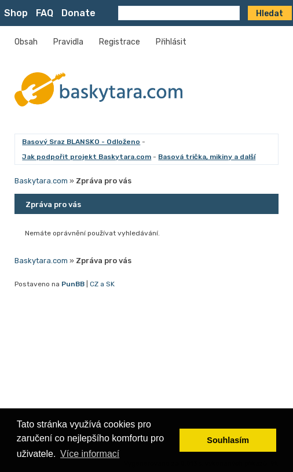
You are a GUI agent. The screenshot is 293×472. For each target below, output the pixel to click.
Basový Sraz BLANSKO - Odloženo (81, 142)
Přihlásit (171, 42)
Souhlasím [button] (228, 440)
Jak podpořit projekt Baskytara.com (86, 157)
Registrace (119, 42)
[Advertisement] (146, 374)
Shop (16, 13)
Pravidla (68, 42)
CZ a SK (102, 284)
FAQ (44, 13)
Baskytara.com (41, 180)
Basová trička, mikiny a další (206, 157)
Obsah (26, 42)
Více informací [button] (89, 454)
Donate (78, 13)
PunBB (73, 284)
